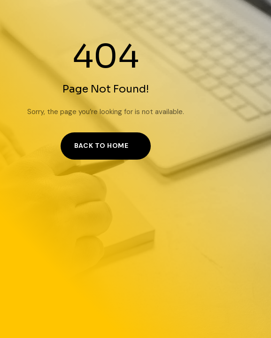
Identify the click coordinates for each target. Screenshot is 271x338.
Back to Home (101, 145)
